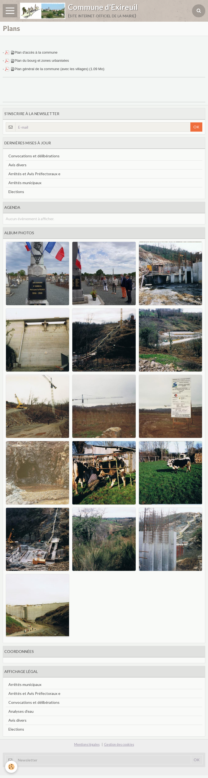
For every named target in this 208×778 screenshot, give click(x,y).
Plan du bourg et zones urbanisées (42, 60)
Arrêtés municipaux (24, 182)
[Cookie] (11, 767)
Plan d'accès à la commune (36, 52)
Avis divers (17, 164)
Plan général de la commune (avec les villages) (51, 69)
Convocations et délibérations (34, 156)
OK (196, 127)
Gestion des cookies (119, 745)
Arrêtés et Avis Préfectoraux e (34, 173)
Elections (16, 191)
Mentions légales (87, 745)
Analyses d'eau (21, 711)
